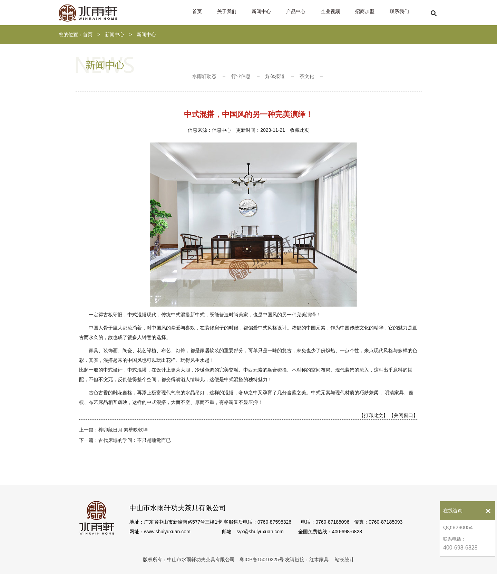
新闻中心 (261, 11)
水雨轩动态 (204, 76)
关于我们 (226, 11)
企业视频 (330, 11)
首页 (197, 11)
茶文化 (307, 76)
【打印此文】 (373, 415)
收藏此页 (299, 130)
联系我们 (399, 11)
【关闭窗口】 (403, 415)
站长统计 (344, 559)
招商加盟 (364, 11)
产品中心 (295, 11)
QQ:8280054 (458, 527)
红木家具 (319, 559)
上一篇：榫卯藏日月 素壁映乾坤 (113, 430)
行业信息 (241, 76)
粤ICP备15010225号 (262, 559)
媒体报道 (275, 76)
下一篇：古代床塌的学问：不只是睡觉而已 (125, 440)
